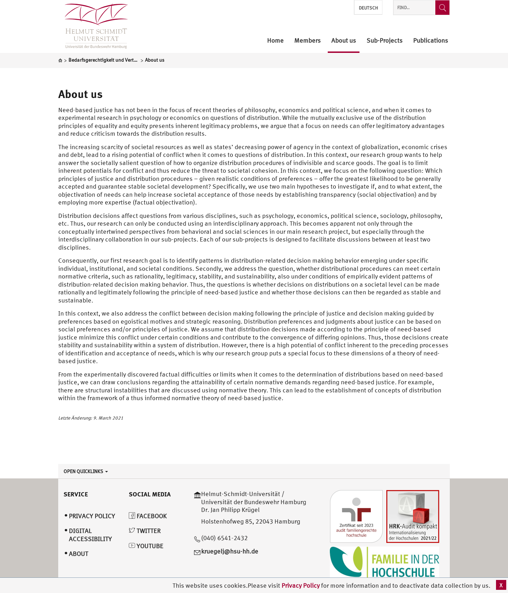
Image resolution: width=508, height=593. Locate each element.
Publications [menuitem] (430, 40)
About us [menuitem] (343, 40)
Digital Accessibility (90, 535)
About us (80, 93)
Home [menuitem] (275, 40)
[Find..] (442, 7)
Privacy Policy (301, 585)
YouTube (146, 546)
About (78, 553)
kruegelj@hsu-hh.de (229, 551)
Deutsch (368, 8)
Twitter (145, 530)
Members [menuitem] (307, 40)
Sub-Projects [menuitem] (385, 40)
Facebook (148, 516)
